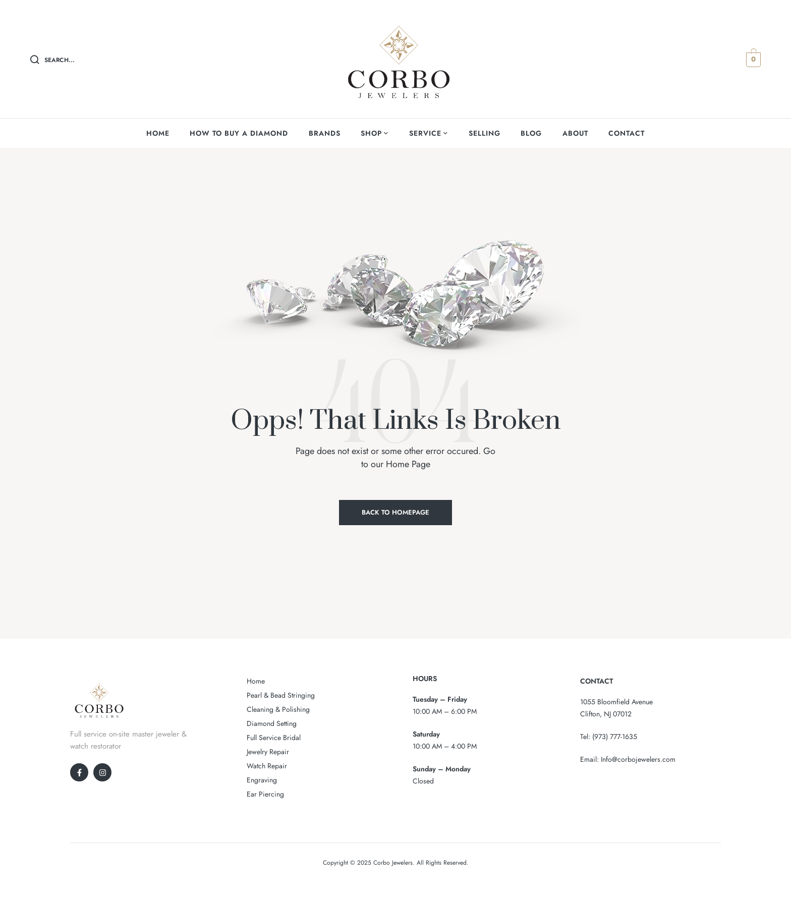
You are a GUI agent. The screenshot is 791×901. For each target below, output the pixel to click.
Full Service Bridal (274, 738)
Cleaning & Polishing (278, 709)
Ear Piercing (265, 794)
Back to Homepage (395, 512)
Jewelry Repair (268, 752)
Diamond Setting (272, 723)
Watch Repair (267, 766)
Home (256, 681)
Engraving (262, 780)
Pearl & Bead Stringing (281, 695)
